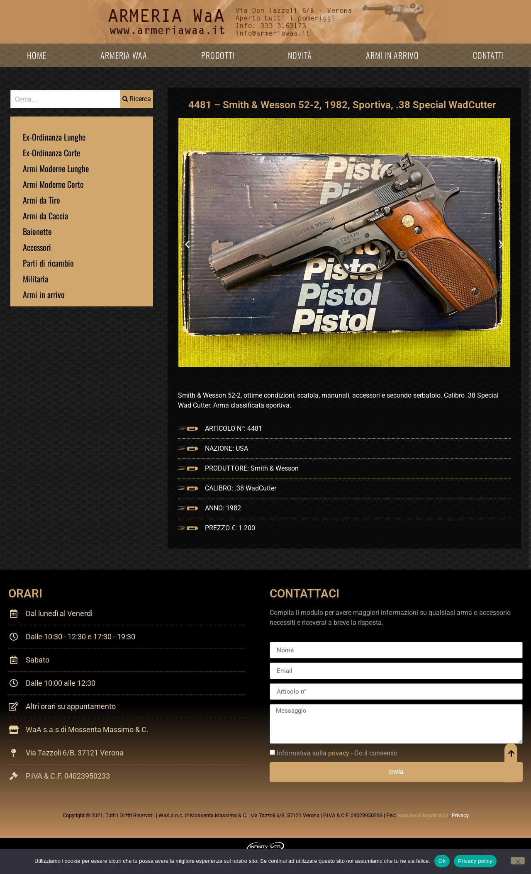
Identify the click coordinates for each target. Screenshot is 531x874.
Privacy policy (475, 861)
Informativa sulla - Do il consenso (337, 753)
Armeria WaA (123, 55)
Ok (442, 861)
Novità (300, 55)
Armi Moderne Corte (53, 184)
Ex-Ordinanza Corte (51, 152)
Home (36, 55)
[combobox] (65, 99)
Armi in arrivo (392, 55)
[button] (187, 244)
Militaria (35, 278)
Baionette (37, 231)
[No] (518, 860)
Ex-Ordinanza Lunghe (54, 137)
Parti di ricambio (48, 263)
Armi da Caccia (45, 215)
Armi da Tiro (41, 200)
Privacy (460, 815)
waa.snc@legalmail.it (423, 815)
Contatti (488, 55)
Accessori (37, 247)
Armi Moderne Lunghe (56, 168)
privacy (338, 753)
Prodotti (217, 55)
